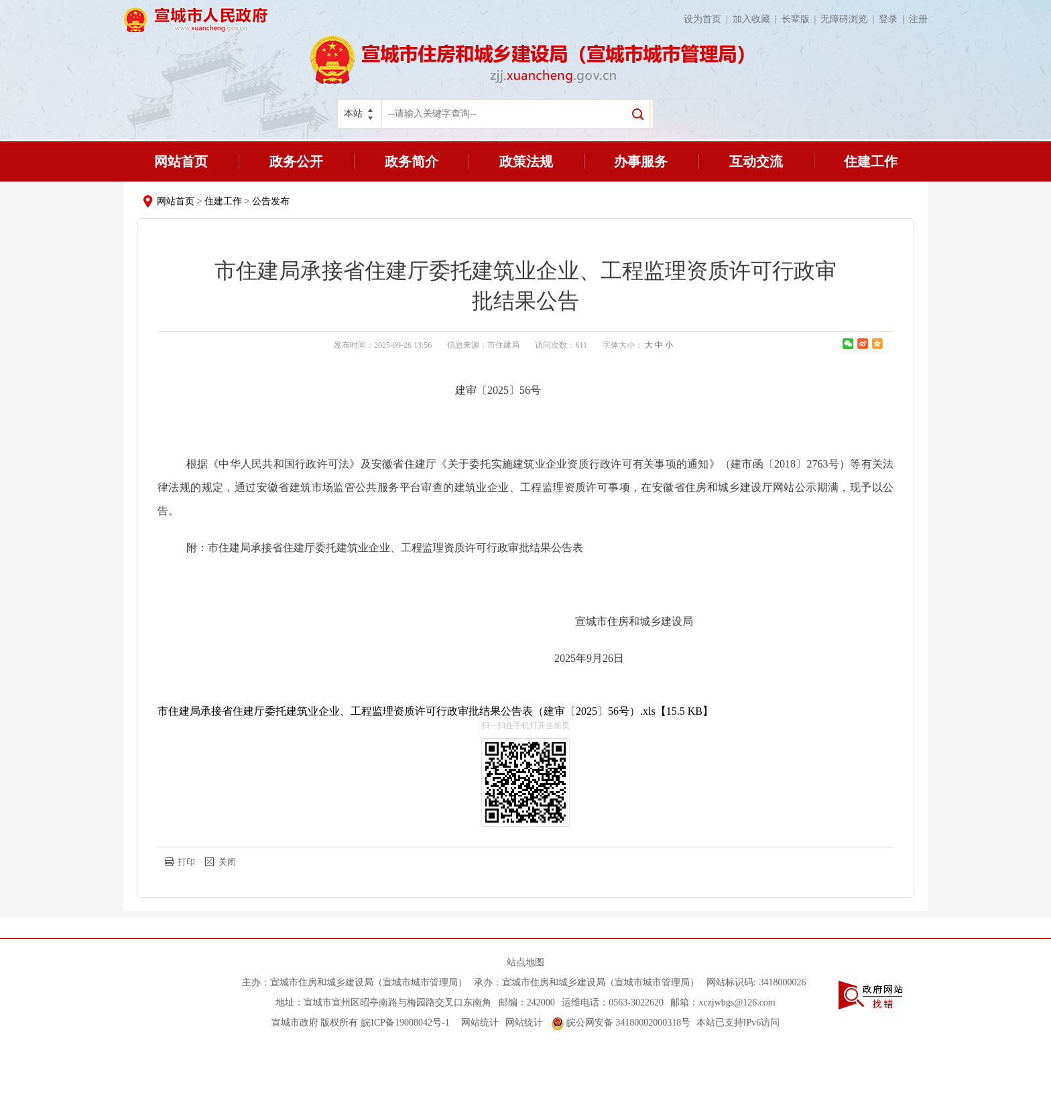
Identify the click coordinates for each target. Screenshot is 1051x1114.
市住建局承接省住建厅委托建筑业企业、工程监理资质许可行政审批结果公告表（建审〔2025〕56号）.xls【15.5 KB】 (435, 711)
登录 (894, 19)
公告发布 (271, 201)
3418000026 (782, 982)
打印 (186, 862)
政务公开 (296, 161)
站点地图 (525, 962)
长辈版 (801, 19)
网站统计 (480, 1023)
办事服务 (641, 161)
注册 (918, 19)
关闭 (227, 862)
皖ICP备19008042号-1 (405, 1023)
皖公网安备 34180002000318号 (621, 1023)
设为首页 (708, 19)
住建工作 (871, 161)
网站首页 (181, 161)
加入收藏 (757, 19)
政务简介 (411, 161)
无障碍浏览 (849, 19)
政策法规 (526, 161)
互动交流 (756, 161)
